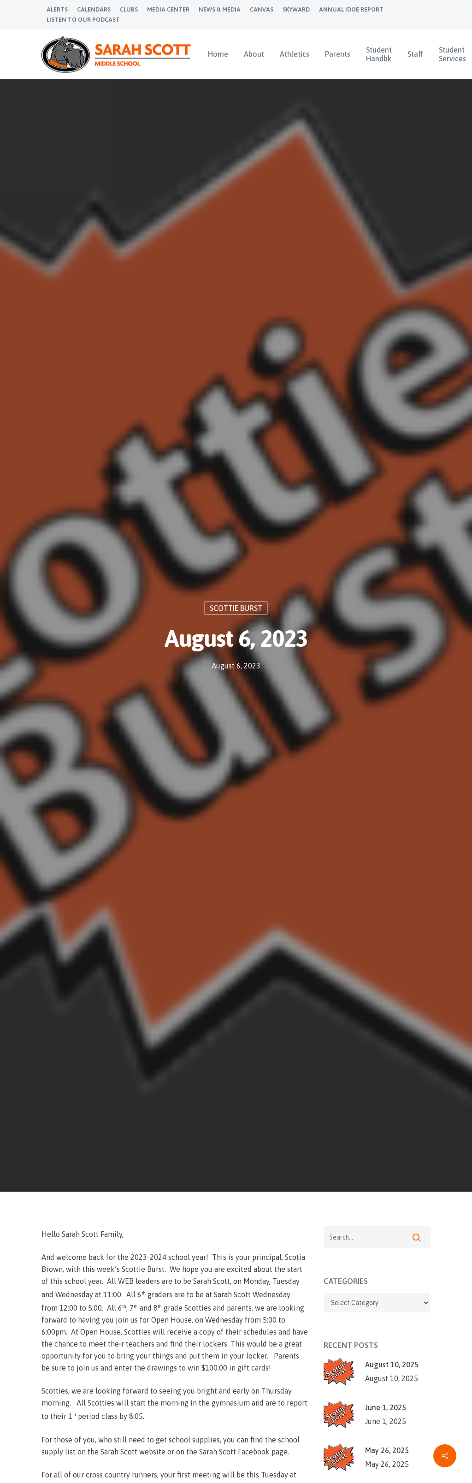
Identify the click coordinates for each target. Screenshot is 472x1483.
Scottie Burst (236, 608)
